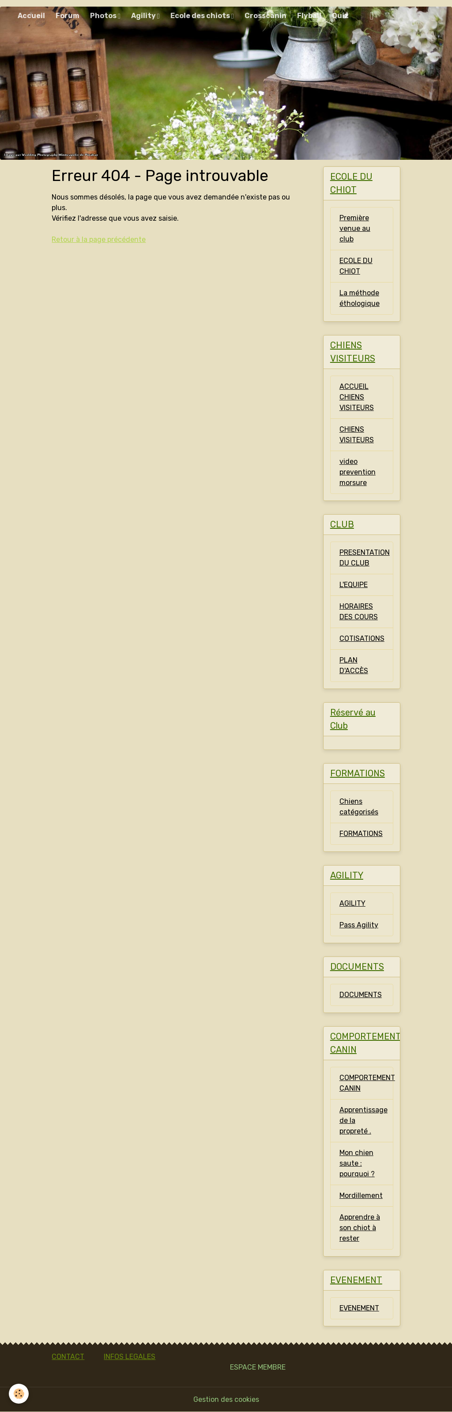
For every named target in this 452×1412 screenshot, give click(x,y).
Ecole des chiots (200, 15)
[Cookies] (19, 1394)
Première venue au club (354, 228)
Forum (67, 15)
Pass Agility (358, 925)
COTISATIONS (361, 638)
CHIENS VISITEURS (356, 434)
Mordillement (361, 1195)
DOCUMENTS (360, 994)
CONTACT (68, 1356)
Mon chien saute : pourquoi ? (357, 1163)
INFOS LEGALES (129, 1356)
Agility (144, 15)
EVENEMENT (359, 1308)
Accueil (31, 15)
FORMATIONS (361, 833)
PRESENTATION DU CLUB (364, 557)
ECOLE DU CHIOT (356, 265)
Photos (104, 15)
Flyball (309, 15)
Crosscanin (265, 15)
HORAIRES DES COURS (358, 611)
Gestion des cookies (226, 1399)
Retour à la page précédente (99, 239)
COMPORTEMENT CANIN (366, 1082)
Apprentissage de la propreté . (363, 1120)
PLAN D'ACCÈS (353, 665)
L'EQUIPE (353, 584)
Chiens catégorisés (358, 806)
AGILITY (352, 903)
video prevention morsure (357, 472)
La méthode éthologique (359, 298)
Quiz (340, 15)
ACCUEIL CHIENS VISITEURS (356, 397)
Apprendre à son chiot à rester (359, 1228)
